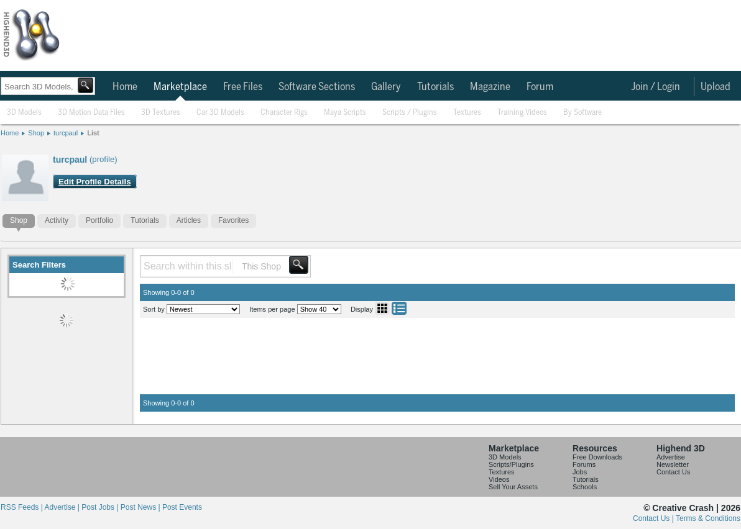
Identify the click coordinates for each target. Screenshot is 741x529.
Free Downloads (597, 457)
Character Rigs (284, 113)
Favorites (233, 220)
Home (125, 87)
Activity (56, 220)
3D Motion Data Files (91, 113)
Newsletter (672, 464)
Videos (499, 479)
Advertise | (62, 507)
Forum (540, 87)
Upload (715, 87)
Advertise (670, 457)
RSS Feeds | (22, 507)
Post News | (141, 507)
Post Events (182, 507)
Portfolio (99, 220)
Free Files (242, 87)
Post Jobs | (100, 507)
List (93, 133)
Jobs (580, 472)
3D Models (24, 113)
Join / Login (655, 87)
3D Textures (160, 113)
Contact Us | (654, 518)
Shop (36, 133)
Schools (585, 487)
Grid (382, 308)
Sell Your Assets (513, 487)
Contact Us (673, 472)
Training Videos (522, 113)
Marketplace (180, 87)
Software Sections (316, 87)
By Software (582, 113)
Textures (467, 113)
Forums (584, 464)
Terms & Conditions (708, 518)
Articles (189, 220)
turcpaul (65, 133)
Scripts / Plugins (409, 113)
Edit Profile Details (94, 181)
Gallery (386, 87)
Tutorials (435, 87)
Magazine (490, 87)
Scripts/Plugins (511, 464)
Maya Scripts (345, 113)
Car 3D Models (220, 113)
